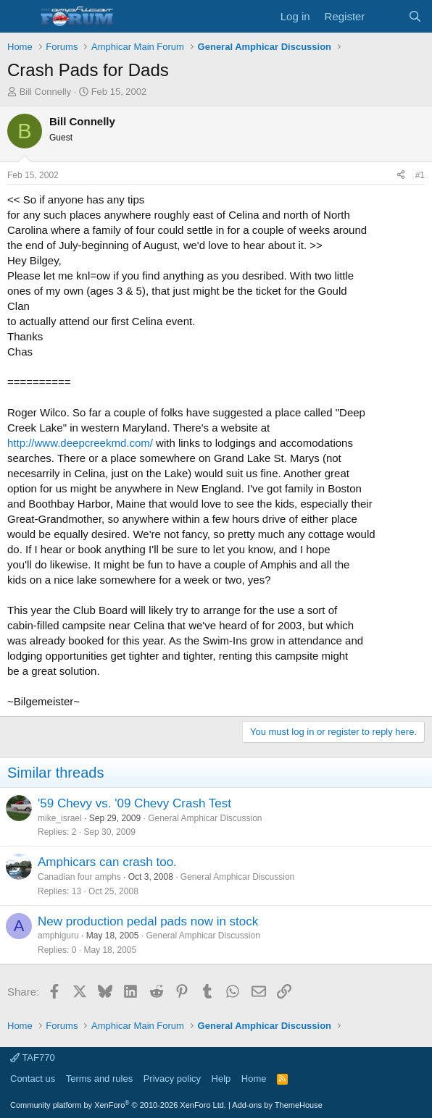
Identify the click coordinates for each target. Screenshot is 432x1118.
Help (221, 1078)
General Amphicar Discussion (205, 818)
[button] (20, 16)
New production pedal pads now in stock (148, 921)
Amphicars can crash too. (107, 862)
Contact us (32, 1078)
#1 (420, 175)
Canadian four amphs (79, 877)
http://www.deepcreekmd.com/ (80, 443)
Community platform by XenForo (118, 1105)
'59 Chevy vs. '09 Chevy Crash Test (134, 803)
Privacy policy (172, 1078)
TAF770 (32, 1057)
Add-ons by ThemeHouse (277, 1105)
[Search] (415, 16)
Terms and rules (99, 1078)
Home (254, 1078)
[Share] (400, 175)
